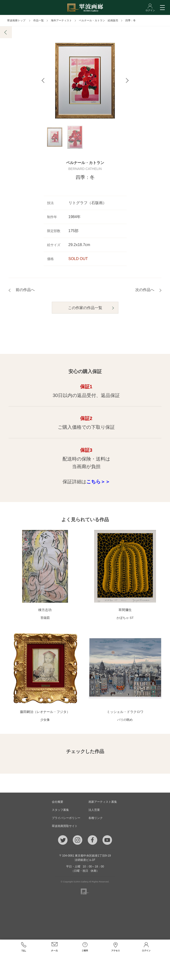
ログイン (146, 947)
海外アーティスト (61, 20)
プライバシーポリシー (66, 818)
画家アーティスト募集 (102, 802)
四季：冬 (130, 20)
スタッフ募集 (60, 810)
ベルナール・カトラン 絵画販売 (98, 20)
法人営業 (94, 810)
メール (54, 947)
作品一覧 (38, 20)
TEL (24, 947)
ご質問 (85, 947)
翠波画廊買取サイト (65, 826)
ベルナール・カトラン (85, 163)
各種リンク (95, 818)
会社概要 (57, 802)
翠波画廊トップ (16, 20)
